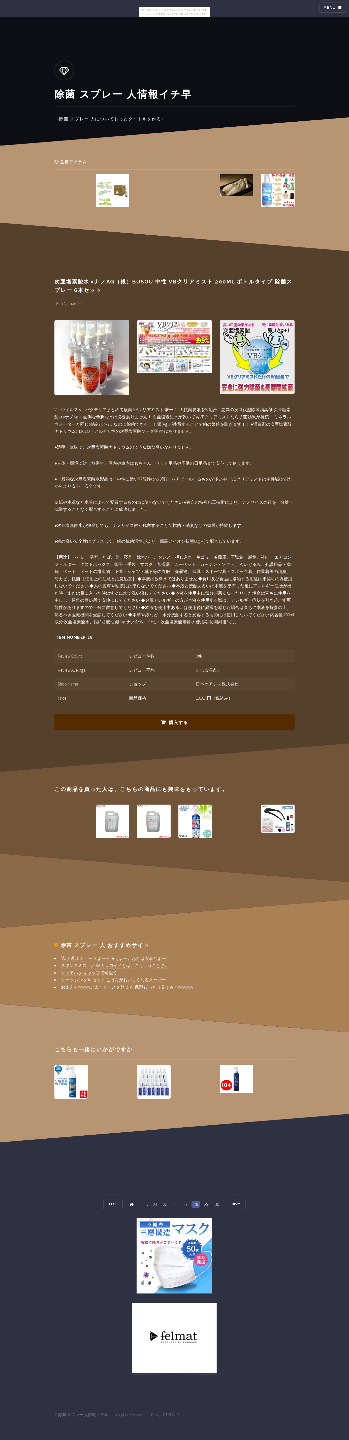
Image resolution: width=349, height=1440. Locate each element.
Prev (113, 1204)
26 (175, 1204)
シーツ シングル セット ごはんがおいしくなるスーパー (113, 980)
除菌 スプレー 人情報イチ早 (83, 1414)
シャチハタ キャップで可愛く (89, 973)
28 (196, 1204)
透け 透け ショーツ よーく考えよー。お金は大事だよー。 (115, 958)
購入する (178, 722)
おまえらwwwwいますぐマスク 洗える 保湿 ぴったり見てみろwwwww (127, 987)
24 (155, 1204)
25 (165, 1204)
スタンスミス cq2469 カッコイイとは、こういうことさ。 (115, 965)
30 (217, 1204)
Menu (330, 8)
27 (185, 1204)
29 (206, 1204)
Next (236, 1204)
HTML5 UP (171, 1414)
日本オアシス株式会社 (217, 684)
